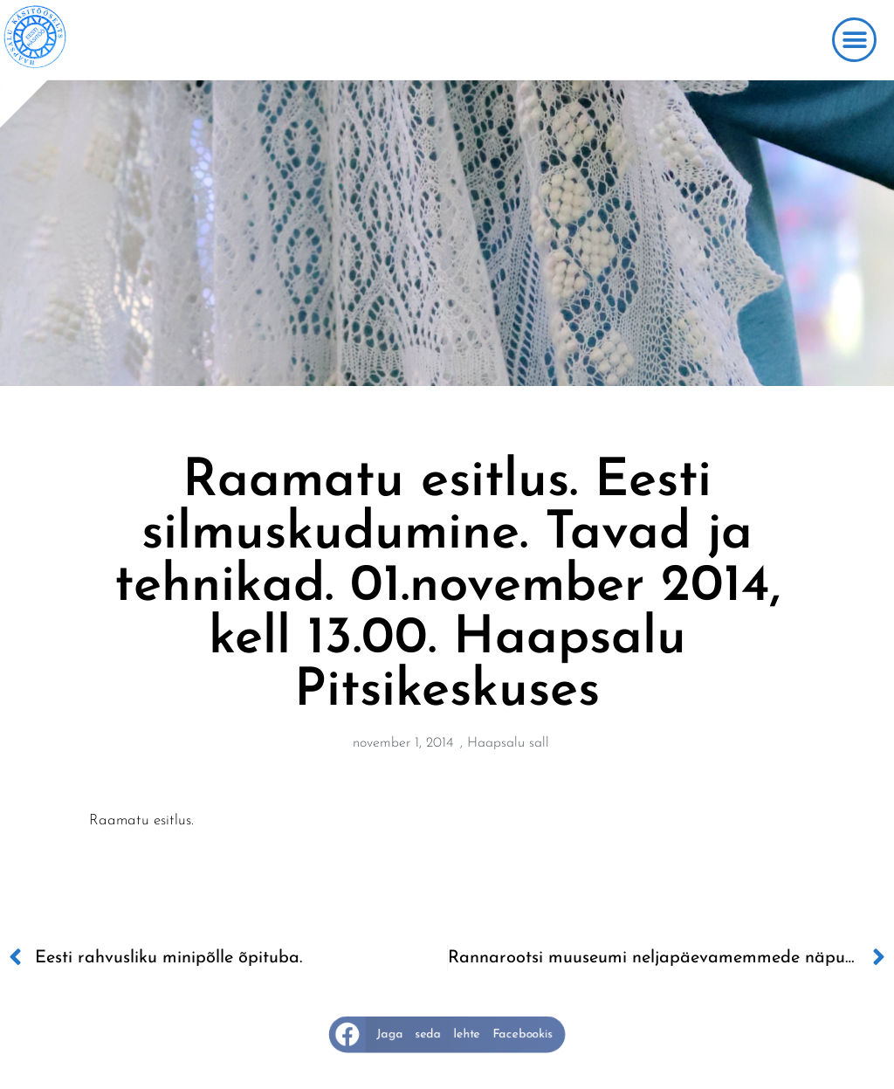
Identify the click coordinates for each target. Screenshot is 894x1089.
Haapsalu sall (508, 743)
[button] (854, 39)
